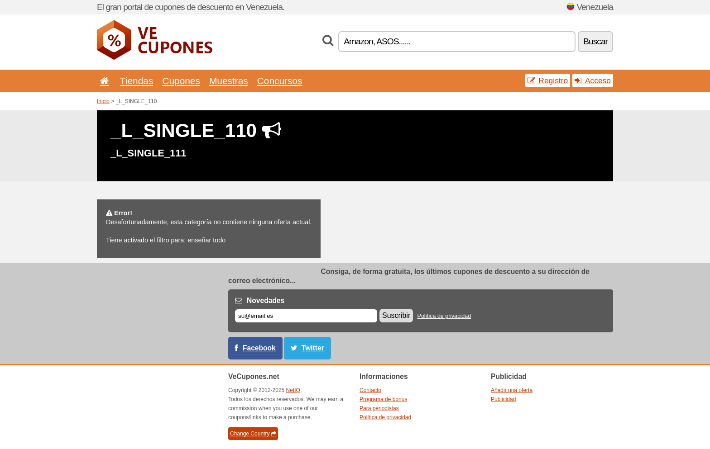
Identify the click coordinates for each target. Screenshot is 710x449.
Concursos (279, 81)
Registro (548, 80)
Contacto (370, 390)
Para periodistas (379, 408)
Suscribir (396, 315)
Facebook (259, 348)
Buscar (595, 41)
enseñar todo (206, 240)
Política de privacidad (444, 316)
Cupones (181, 81)
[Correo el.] (306, 315)
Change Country (253, 433)
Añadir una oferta (511, 390)
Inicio (103, 101)
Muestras (228, 81)
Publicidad (503, 399)
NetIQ (293, 390)
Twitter (313, 348)
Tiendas (137, 81)
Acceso (593, 80)
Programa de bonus (383, 399)
